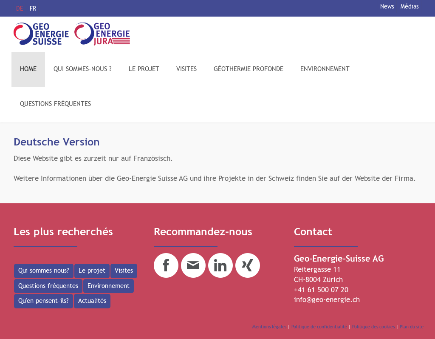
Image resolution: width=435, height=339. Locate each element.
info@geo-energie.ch (327, 300)
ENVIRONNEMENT (325, 69)
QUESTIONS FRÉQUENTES (55, 104)
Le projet (92, 271)
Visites (124, 271)
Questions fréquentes (48, 286)
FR (33, 9)
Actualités (92, 301)
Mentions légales (269, 327)
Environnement (109, 286)
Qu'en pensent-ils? (43, 301)
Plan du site (412, 327)
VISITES (186, 69)
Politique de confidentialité (319, 327)
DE (19, 9)
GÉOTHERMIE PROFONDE (248, 69)
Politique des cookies (373, 327)
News (387, 7)
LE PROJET (144, 69)
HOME (28, 69)
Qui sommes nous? (43, 271)
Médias (410, 7)
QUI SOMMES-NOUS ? (83, 69)
